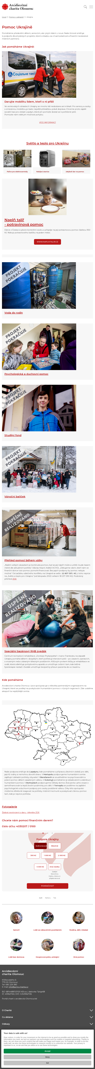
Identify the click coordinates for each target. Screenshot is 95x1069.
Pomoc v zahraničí (16, 17)
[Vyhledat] (85, 7)
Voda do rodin (13, 312)
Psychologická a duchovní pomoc (26, 374)
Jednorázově (41, 846)
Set (47, 1063)
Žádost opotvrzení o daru (14, 812)
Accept (47, 1051)
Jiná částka (54, 867)
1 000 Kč (47, 855)
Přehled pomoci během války (23, 560)
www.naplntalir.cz (47, 242)
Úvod (4, 17)
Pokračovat (47, 886)
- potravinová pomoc (23, 224)
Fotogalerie (9, 806)
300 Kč (33, 855)
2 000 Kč (61, 855)
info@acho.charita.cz (18, 987)
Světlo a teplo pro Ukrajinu (47, 143)
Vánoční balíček (14, 496)
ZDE (14, 579)
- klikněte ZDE (32, 812)
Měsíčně (54, 846)
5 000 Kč (40, 867)
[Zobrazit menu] (91, 7)
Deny (47, 1057)
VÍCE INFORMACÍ (47, 122)
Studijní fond (12, 435)
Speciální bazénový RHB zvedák (25, 651)
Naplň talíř (14, 220)
